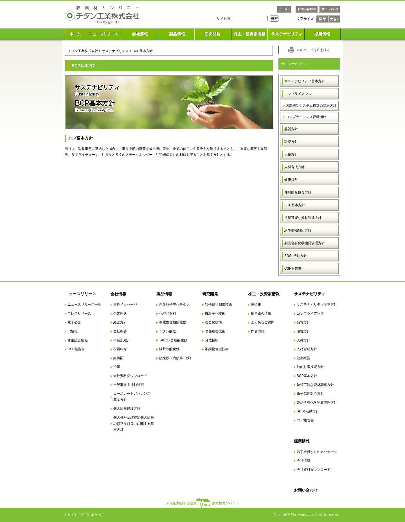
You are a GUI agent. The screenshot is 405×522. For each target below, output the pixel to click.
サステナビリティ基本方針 (304, 81)
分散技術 (212, 340)
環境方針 (291, 142)
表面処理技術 (215, 331)
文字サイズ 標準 (322, 19)
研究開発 (210, 294)
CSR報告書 (293, 268)
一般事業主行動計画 (128, 385)
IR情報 (73, 331)
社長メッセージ (125, 304)
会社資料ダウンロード (130, 376)
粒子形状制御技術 (218, 304)
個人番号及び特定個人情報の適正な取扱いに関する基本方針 (133, 424)
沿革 (116, 367)
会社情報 (118, 294)
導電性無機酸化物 (172, 322)
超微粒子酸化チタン (174, 304)
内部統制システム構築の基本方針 (311, 106)
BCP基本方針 (294, 205)
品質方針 (291, 129)
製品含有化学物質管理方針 (304, 243)
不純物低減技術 (217, 349)
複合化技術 (213, 322)
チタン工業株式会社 (83, 51)
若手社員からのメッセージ (317, 452)
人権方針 (291, 154)
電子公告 (74, 322)
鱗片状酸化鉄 (169, 349)
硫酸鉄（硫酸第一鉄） (176, 358)
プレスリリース (79, 314)
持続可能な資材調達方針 (302, 218)
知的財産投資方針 (297, 192)
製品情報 (164, 294)
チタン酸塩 (167, 331)
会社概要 (120, 331)
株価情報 (257, 331)
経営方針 (120, 322)
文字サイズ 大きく (334, 19)
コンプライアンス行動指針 (306, 117)
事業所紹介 (121, 340)
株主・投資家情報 (264, 294)
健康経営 (291, 180)
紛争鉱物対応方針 (297, 230)
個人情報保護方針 (126, 408)
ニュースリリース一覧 (84, 304)
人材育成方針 (294, 167)
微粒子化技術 (215, 314)
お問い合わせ (306, 490)
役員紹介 (120, 349)
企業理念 (120, 314)
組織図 (118, 358)
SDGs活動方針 (295, 256)
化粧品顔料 (167, 314)
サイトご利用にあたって (86, 515)
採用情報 (302, 441)
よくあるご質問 (262, 322)
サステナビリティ (115, 51)
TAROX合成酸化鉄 (173, 340)
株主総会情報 (78, 340)
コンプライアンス (297, 94)
